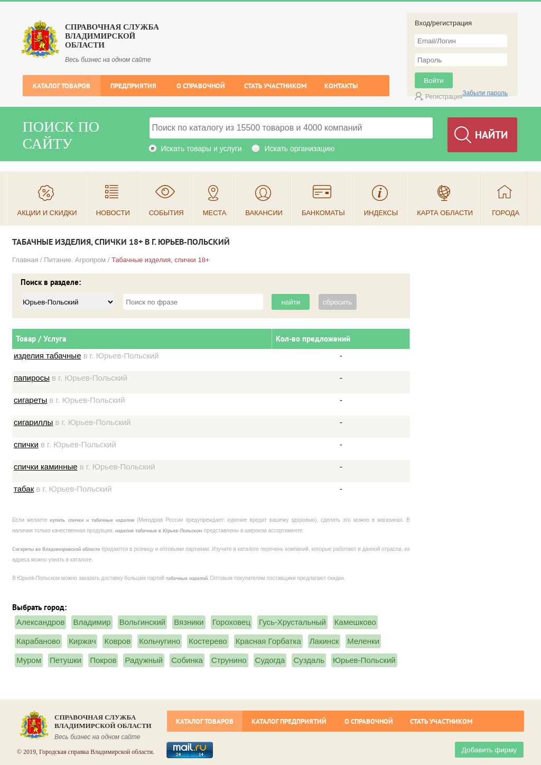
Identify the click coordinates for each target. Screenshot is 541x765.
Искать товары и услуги (201, 148)
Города (505, 213)
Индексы (381, 213)
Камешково (355, 621)
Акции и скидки (47, 213)
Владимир (91, 621)
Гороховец (231, 621)
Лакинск (324, 641)
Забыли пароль (485, 93)
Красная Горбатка (268, 641)
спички (26, 444)
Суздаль (308, 660)
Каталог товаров (61, 85)
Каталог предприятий (289, 721)
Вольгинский (142, 621)
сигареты (30, 399)
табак (24, 488)
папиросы (32, 377)
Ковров (117, 641)
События (166, 213)
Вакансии (264, 213)
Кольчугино (159, 641)
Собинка (187, 660)
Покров (103, 660)
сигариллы (33, 422)
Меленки (363, 641)
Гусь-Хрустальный (292, 621)
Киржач (82, 641)
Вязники (188, 621)
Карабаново (38, 641)
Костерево (208, 641)
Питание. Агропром (75, 260)
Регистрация (443, 96)
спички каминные (46, 466)
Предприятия (133, 85)
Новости (113, 213)
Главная (25, 260)
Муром (28, 660)
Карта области (445, 213)
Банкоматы (323, 213)
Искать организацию (299, 148)
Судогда (270, 660)
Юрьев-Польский (364, 660)
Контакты (341, 85)
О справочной (200, 85)
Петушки (65, 660)
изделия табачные (47, 355)
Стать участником (275, 85)
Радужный (144, 660)
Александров (40, 621)
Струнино (229, 660)
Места (215, 213)
